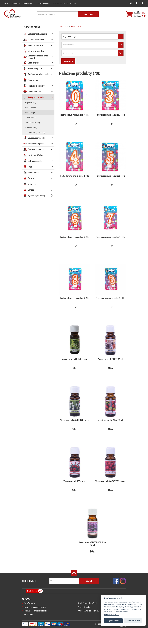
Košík (136, 13)
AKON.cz (123, 626)
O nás (6, 3)
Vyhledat (88, 14)
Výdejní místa (27, 3)
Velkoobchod (15, 3)
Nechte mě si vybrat (111, 614)
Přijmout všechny (113, 621)
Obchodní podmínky (56, 3)
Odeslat (89, 581)
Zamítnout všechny (133, 621)
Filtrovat (70, 61)
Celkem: (139, 16)
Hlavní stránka (63, 26)
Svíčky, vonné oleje (76, 26)
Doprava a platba (41, 3)
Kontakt (69, 3)
